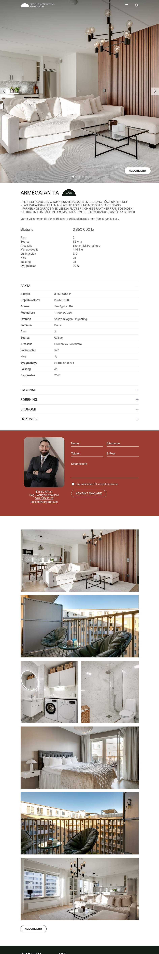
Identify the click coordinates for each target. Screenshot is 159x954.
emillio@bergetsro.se (44, 501)
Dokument (30, 419)
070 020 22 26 (44, 498)
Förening (29, 400)
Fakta (25, 286)
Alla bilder (137, 170)
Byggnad (28, 390)
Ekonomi (28, 409)
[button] (73, 177)
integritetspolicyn (107, 484)
